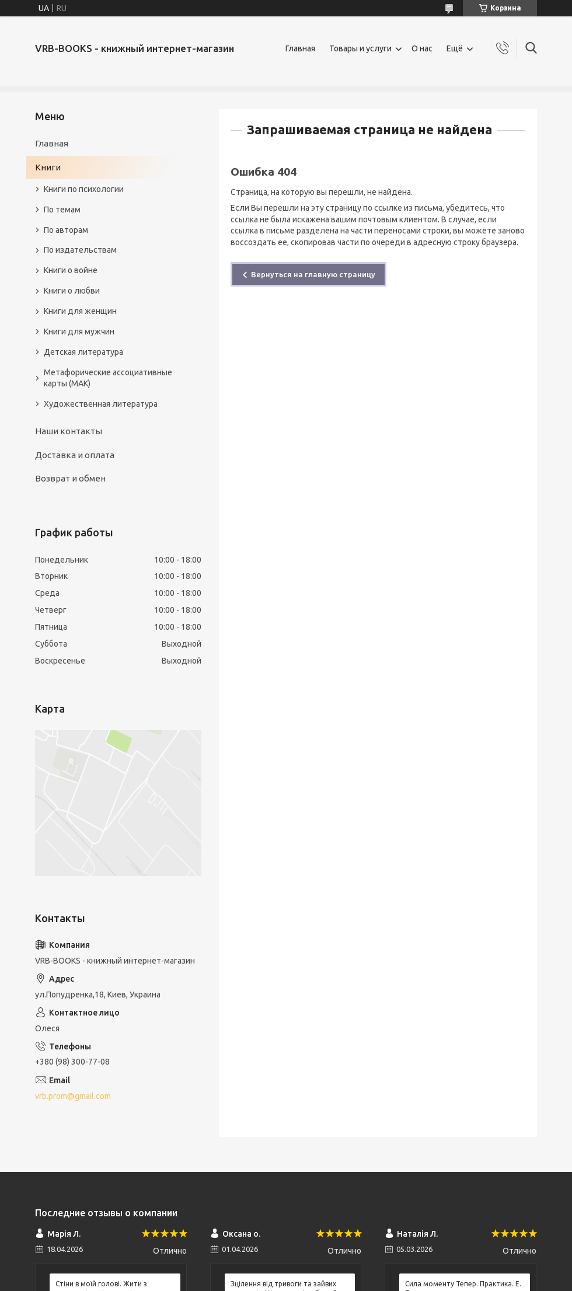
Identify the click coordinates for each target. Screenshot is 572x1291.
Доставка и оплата (74, 455)
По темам (62, 209)
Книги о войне (70, 270)
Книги (48, 167)
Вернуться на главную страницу (313, 274)
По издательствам (80, 249)
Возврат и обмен (70, 478)
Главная (300, 48)
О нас (422, 48)
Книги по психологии (84, 189)
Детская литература (83, 352)
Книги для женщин (80, 311)
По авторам (66, 230)
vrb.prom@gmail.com (73, 1096)
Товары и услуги (360, 48)
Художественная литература (101, 404)
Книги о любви (72, 290)
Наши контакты (68, 431)
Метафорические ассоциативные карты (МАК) (108, 378)
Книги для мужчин (79, 331)
